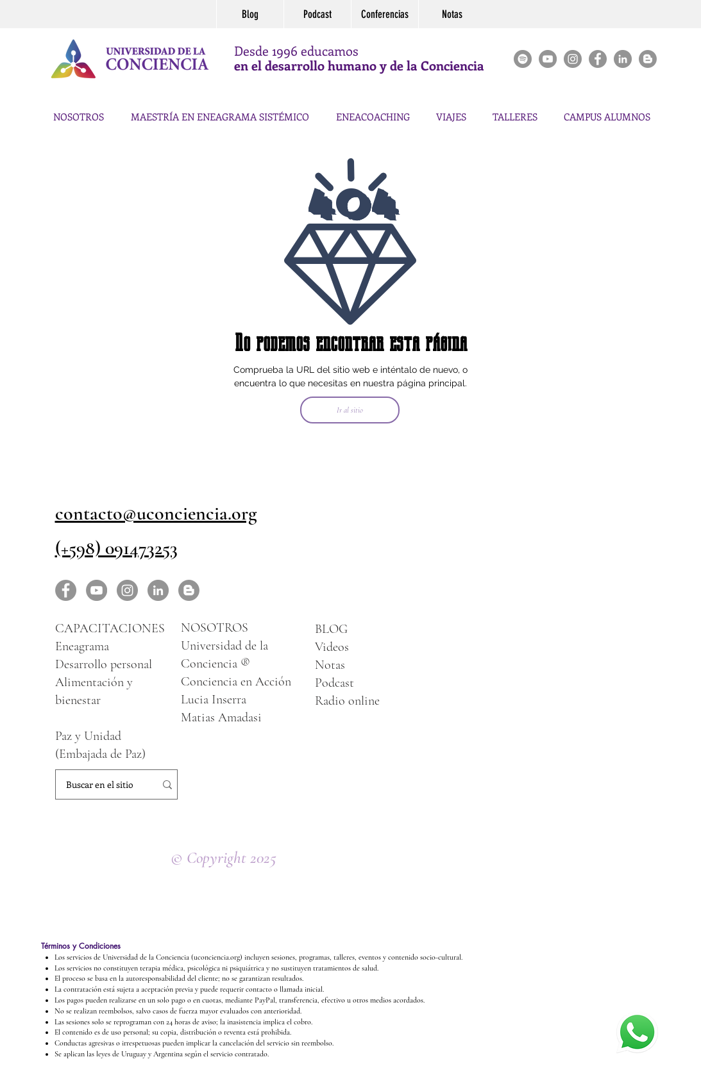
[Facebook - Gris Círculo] (598, 59)
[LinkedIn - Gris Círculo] (158, 590)
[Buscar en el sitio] (99, 784)
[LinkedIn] (623, 59)
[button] (515, 110)
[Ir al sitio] (350, 410)
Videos (332, 647)
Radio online (347, 701)
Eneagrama (82, 646)
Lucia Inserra (213, 699)
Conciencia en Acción (236, 681)
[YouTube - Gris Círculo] (548, 59)
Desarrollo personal (103, 664)
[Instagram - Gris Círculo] (573, 59)
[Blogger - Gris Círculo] (648, 59)
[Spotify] (523, 59)
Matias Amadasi (221, 717)
